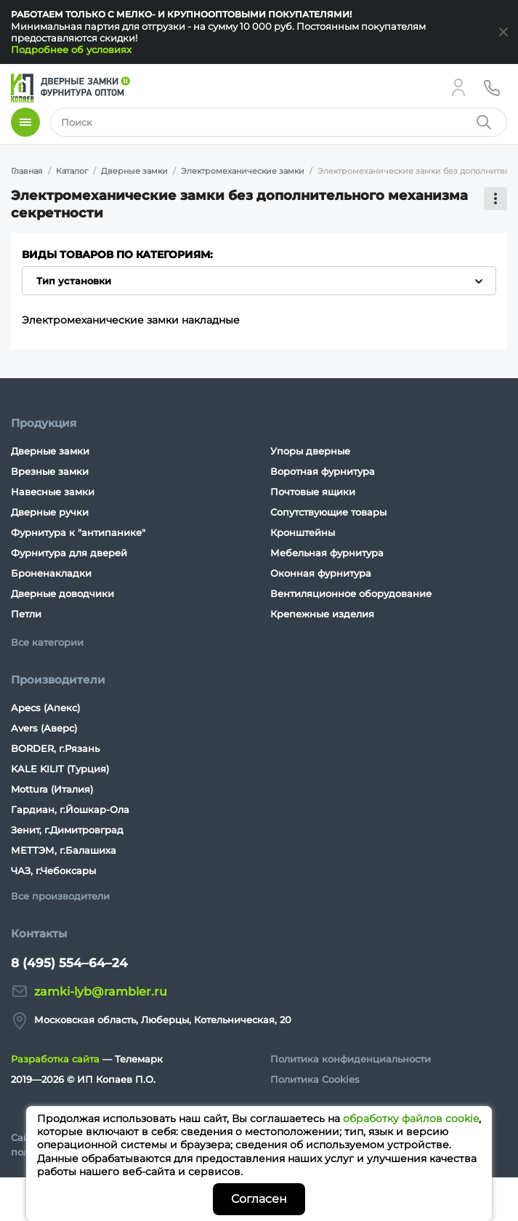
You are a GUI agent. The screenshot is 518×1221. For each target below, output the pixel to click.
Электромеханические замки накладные (131, 320)
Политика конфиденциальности (350, 1059)
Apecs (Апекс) (45, 707)
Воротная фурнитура (322, 471)
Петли (26, 614)
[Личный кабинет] (458, 87)
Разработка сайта (55, 1059)
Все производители (60, 896)
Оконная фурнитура (320, 573)
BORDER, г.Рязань (55, 748)
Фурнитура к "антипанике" (78, 532)
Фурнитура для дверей (69, 553)
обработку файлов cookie (411, 1118)
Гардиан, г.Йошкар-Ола (70, 809)
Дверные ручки (50, 512)
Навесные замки (52, 491)
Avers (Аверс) (44, 728)
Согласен (259, 1199)
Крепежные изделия (322, 614)
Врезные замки (50, 471)
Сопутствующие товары (328, 512)
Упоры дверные (310, 451)
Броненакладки (51, 573)
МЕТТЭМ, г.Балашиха (63, 850)
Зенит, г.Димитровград (67, 830)
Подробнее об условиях (71, 49)
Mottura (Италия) (52, 789)
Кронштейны (302, 532)
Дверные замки (50, 451)
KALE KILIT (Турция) (60, 768)
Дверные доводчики (62, 593)
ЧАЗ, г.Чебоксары (53, 870)
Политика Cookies (315, 1079)
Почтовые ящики (312, 491)
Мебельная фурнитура (327, 553)
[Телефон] (492, 87)
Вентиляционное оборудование (351, 593)
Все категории (47, 642)
